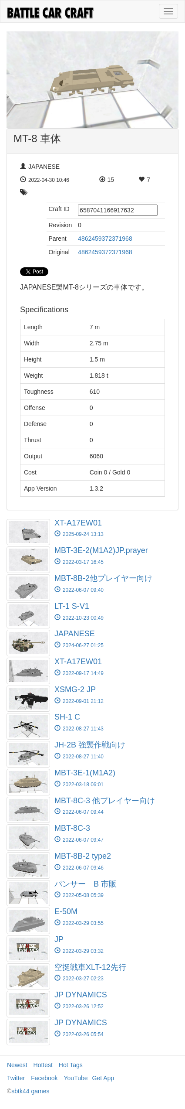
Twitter (16, 1078)
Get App (103, 1078)
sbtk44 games (30, 1091)
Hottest (43, 1064)
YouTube (76, 1078)
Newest (17, 1064)
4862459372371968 (105, 238)
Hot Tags (71, 1064)
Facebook (44, 1078)
